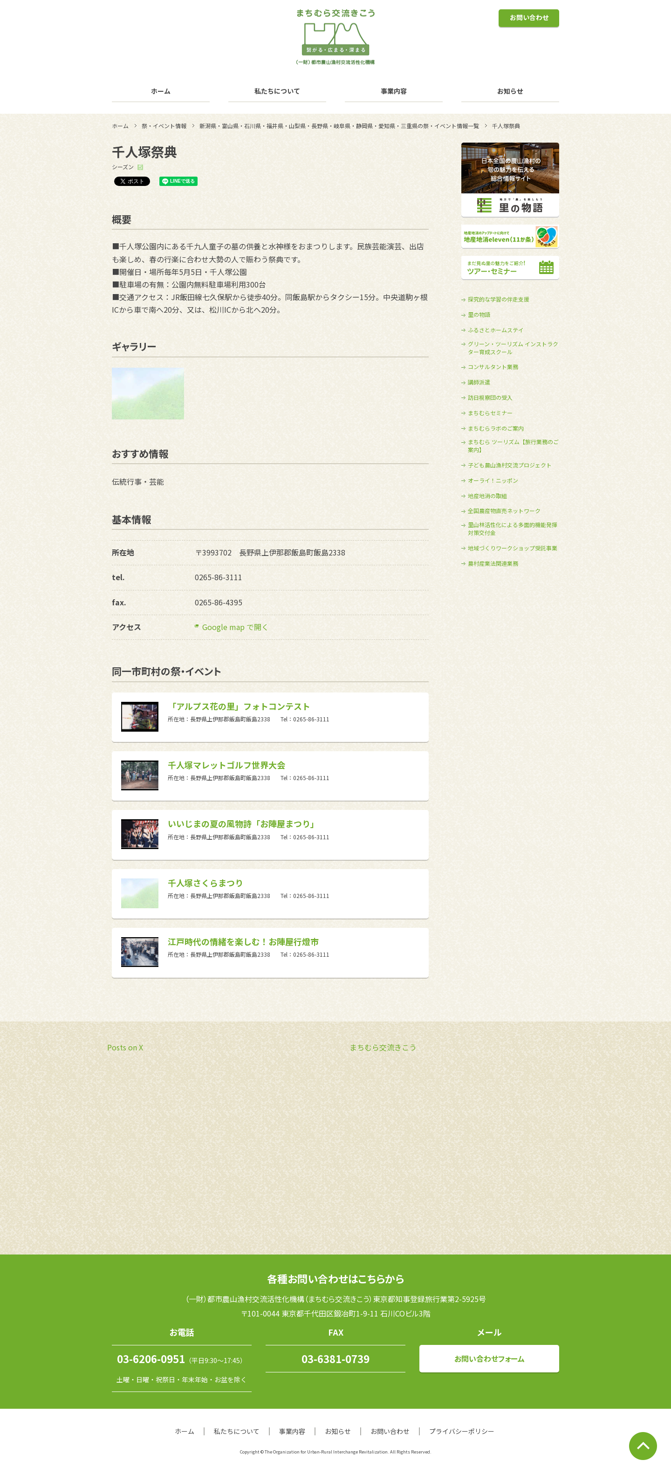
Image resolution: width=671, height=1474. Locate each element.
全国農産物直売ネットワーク (504, 510)
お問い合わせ (529, 17)
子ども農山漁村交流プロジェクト (510, 465)
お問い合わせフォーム (489, 1358)
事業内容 (394, 91)
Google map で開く (235, 626)
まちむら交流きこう (383, 1047)
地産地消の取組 (487, 496)
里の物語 (479, 314)
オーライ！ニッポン (493, 480)
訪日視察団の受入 (490, 397)
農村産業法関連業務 (493, 563)
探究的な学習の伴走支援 (498, 299)
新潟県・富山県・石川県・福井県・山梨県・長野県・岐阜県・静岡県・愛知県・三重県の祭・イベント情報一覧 (339, 126)
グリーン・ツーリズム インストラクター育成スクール (513, 348)
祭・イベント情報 (164, 126)
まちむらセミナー (490, 413)
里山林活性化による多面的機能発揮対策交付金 (512, 528)
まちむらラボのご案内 (496, 428)
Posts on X (125, 1047)
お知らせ (510, 91)
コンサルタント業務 (493, 366)
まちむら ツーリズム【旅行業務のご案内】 (513, 445)
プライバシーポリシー (461, 1431)
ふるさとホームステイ (496, 330)
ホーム (161, 91)
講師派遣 (479, 382)
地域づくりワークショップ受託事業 (512, 548)
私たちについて (277, 91)
